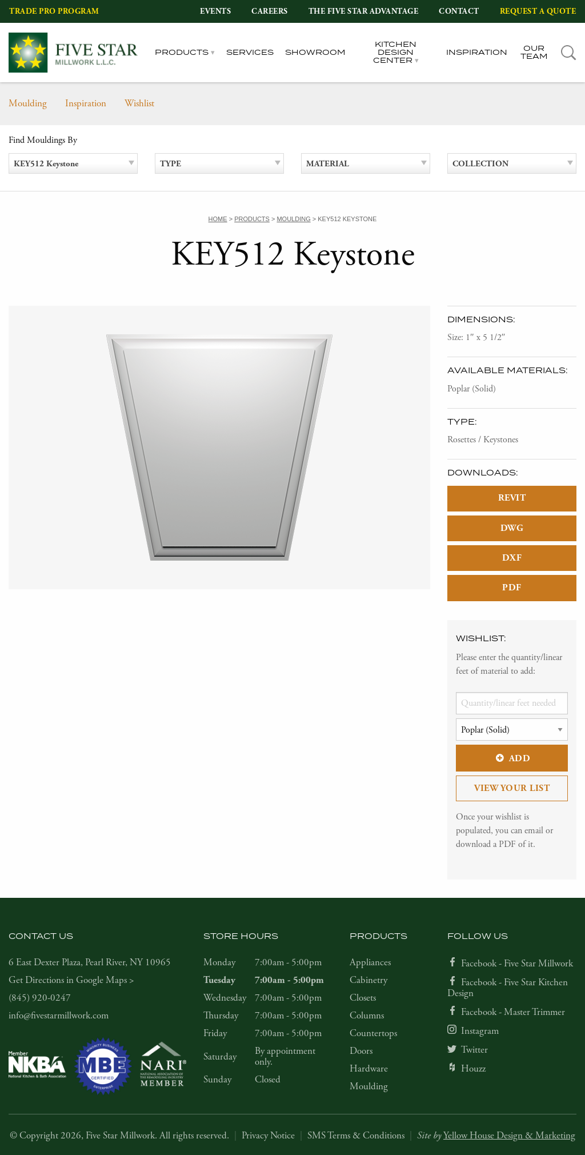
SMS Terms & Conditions (355, 1135)
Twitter (474, 1050)
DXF (512, 558)
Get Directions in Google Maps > (71, 980)
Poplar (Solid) (471, 389)
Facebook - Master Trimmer (513, 1012)
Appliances (370, 962)
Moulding (28, 103)
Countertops (373, 1033)
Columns (367, 1015)
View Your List (512, 788)
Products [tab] (182, 53)
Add (512, 759)
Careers (269, 11)
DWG (512, 528)
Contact (459, 11)
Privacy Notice (268, 1135)
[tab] (568, 53)
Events (215, 11)
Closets (363, 998)
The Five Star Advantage (363, 11)
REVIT (512, 498)
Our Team (534, 53)
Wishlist (139, 103)
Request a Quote (538, 11)
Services (250, 53)
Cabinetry (368, 980)
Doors (361, 1051)
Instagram (480, 1031)
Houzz (473, 1068)
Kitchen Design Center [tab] (395, 53)
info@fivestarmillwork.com (59, 1015)
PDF (512, 588)
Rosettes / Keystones (482, 440)
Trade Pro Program (54, 11)
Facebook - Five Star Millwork (517, 963)
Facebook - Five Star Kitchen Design (507, 988)
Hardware (369, 1068)
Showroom (315, 53)
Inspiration (476, 53)
